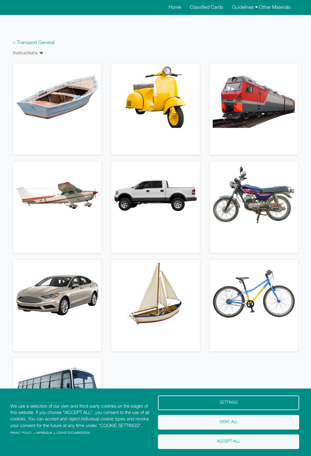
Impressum (44, 433)
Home (175, 7)
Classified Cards (206, 7)
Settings (229, 403)
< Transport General (33, 42)
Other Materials (275, 7)
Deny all (229, 422)
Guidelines (245, 7)
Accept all (228, 442)
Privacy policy (21, 433)
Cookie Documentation (73, 433)
